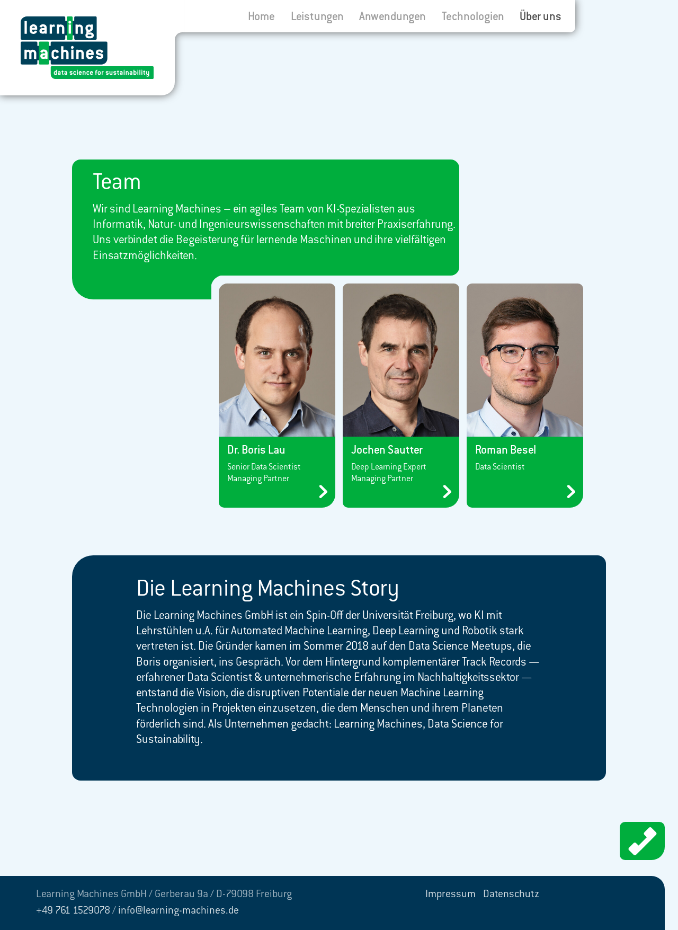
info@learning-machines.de (178, 911)
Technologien (473, 17)
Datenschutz (511, 895)
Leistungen (317, 17)
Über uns (540, 17)
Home (261, 17)
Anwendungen (392, 17)
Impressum (450, 895)
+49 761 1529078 (73, 911)
